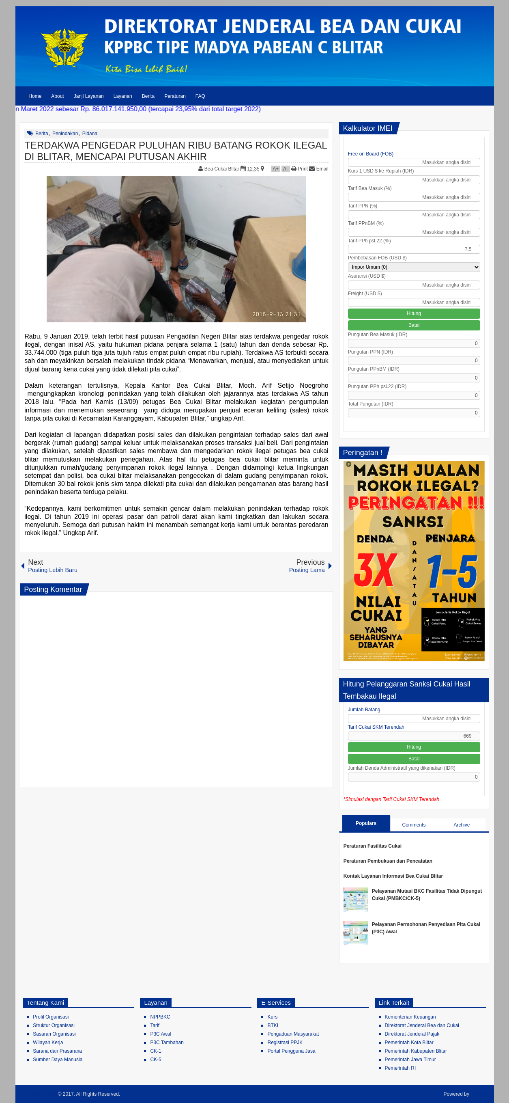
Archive (461, 825)
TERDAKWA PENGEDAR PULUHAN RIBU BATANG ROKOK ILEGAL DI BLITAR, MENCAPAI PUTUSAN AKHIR (175, 151)
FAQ (200, 96)
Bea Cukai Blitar (222, 169)
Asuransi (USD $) (367, 276)
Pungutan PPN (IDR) (370, 352)
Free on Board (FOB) (371, 154)
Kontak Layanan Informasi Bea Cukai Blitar (393, 876)
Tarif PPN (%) (363, 206)
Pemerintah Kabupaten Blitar (416, 1051)
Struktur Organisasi (54, 1025)
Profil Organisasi (51, 1017)
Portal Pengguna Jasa (291, 1051)
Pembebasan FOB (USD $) (377, 258)
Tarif (154, 1025)
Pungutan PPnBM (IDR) (373, 369)
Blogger (479, 1094)
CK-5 (155, 1059)
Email (318, 169)
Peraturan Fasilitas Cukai (373, 846)
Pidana (89, 133)
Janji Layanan (89, 96)
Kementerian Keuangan (410, 1017)
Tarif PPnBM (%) (366, 223)
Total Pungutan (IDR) (370, 404)
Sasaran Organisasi (54, 1034)
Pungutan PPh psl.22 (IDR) (377, 386)
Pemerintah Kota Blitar (409, 1042)
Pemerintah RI (400, 1068)
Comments (413, 825)
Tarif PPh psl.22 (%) (369, 241)
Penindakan (65, 133)
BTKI (272, 1025)
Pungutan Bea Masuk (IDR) (378, 334)
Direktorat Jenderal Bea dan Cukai (422, 1025)
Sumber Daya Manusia (57, 1059)
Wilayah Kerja (48, 1042)
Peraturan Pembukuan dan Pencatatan (388, 861)
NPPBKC (160, 1017)
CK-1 (155, 1051)
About (57, 96)
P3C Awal (160, 1034)
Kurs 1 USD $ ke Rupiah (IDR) (381, 171)
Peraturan (175, 96)
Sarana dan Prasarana (57, 1051)
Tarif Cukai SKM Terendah (376, 727)
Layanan (123, 96)
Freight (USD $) (365, 293)
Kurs (272, 1017)
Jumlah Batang (364, 709)
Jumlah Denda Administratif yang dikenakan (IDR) (401, 768)
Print (299, 169)
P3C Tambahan (167, 1042)
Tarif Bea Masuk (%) (370, 188)
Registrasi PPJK (285, 1042)
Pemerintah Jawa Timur (410, 1059)
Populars (366, 823)
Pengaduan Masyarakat (293, 1034)
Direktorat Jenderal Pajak (412, 1034)
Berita (148, 96)
